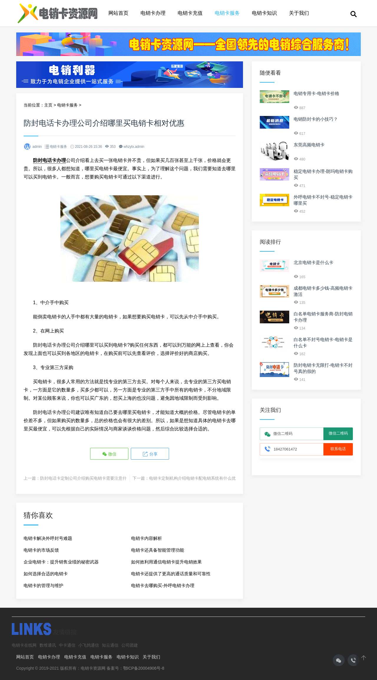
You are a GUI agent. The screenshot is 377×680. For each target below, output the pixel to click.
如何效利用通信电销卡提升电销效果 (166, 561)
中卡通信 (67, 645)
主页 (48, 105)
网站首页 (118, 13)
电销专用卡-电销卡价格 (316, 93)
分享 (150, 454)
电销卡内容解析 (146, 538)
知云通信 (110, 645)
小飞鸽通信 (88, 645)
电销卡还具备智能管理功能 (157, 550)
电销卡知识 (264, 13)
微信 (109, 454)
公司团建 (129, 645)
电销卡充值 (190, 13)
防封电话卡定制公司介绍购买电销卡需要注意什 (83, 478)
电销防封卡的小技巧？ (316, 119)
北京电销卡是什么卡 (313, 262)
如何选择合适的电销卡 (46, 573)
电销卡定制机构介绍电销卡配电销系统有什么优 (192, 478)
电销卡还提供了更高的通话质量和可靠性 (171, 573)
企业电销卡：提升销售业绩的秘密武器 (61, 561)
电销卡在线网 (24, 645)
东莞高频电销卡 (309, 144)
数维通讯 (47, 645)
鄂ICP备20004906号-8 (143, 668)
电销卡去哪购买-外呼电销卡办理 (162, 585)
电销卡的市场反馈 (41, 550)
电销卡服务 (227, 13)
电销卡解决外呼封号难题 (48, 538)
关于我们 (299, 13)
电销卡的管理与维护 (43, 585)
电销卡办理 (153, 13)
